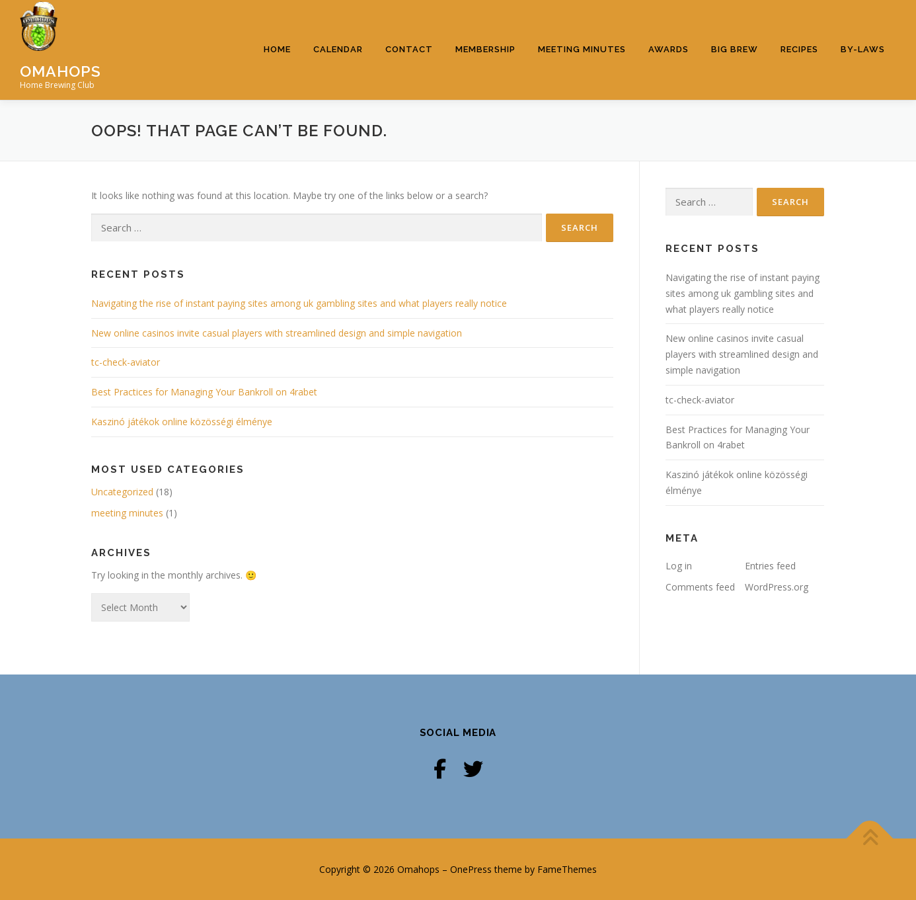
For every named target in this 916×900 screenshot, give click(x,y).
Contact (409, 49)
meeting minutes (127, 513)
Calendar (338, 49)
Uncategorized (122, 491)
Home (277, 49)
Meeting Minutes (582, 49)
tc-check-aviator (125, 362)
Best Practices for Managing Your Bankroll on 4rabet (204, 392)
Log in (679, 565)
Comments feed (700, 587)
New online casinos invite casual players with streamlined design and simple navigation (276, 333)
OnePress (471, 869)
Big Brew (734, 49)
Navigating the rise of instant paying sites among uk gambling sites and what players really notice (299, 303)
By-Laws (863, 49)
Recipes (799, 49)
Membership (485, 49)
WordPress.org (776, 587)
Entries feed (770, 565)
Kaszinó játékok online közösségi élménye (181, 421)
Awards (668, 49)
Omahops (60, 70)
